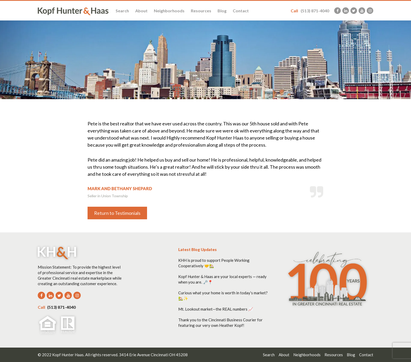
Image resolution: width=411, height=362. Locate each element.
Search (122, 10)
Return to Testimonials (117, 213)
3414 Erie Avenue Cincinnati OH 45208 (153, 354)
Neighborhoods (169, 10)
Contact (241, 10)
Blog (222, 10)
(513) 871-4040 (310, 10)
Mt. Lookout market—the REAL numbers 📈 (215, 309)
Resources (201, 10)
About (141, 10)
